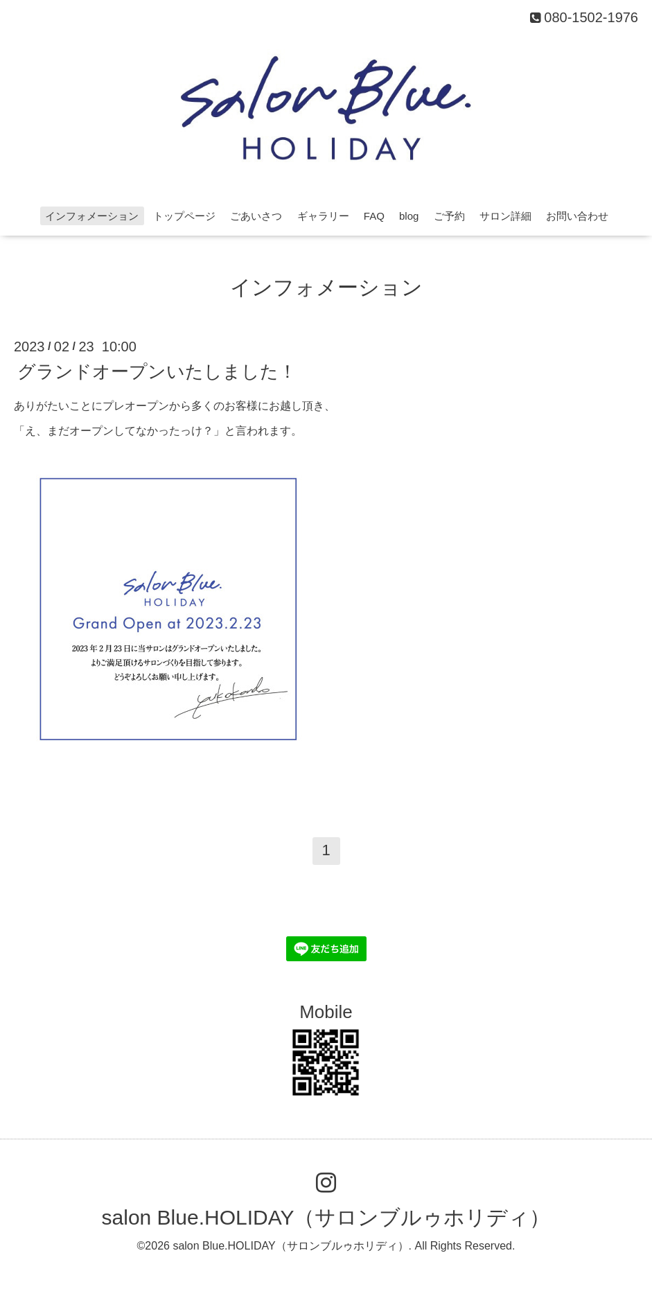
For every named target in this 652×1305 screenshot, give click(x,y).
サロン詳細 (505, 216)
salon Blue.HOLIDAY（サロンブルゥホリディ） (326, 1217)
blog (408, 216)
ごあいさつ (256, 216)
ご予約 (449, 216)
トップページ (184, 216)
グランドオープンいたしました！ (157, 370)
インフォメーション (92, 216)
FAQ (374, 216)
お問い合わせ (577, 216)
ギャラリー (323, 216)
